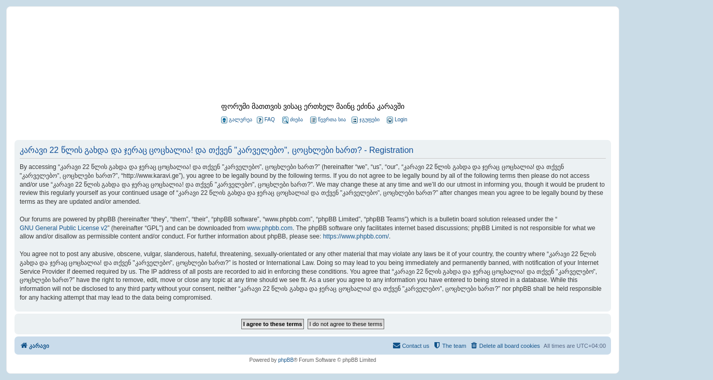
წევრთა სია (328, 120)
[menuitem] (396, 120)
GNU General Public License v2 (63, 228)
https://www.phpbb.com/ (356, 236)
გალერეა (236, 120)
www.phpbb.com (270, 228)
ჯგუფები (366, 120)
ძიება (292, 120)
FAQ (266, 120)
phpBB (286, 360)
